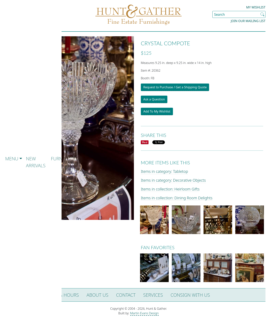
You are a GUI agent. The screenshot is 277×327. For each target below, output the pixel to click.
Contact (125, 295)
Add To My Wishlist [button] (156, 111)
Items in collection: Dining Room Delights (176, 197)
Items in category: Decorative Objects (173, 180)
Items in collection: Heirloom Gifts (170, 189)
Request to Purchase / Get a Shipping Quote (175, 87)
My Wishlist (255, 7)
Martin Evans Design (144, 313)
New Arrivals (36, 162)
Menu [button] (11, 158)
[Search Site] (238, 14)
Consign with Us (190, 295)
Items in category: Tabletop (164, 171)
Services (153, 295)
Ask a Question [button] (154, 99)
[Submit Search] (262, 14)
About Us (97, 295)
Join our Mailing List (248, 21)
